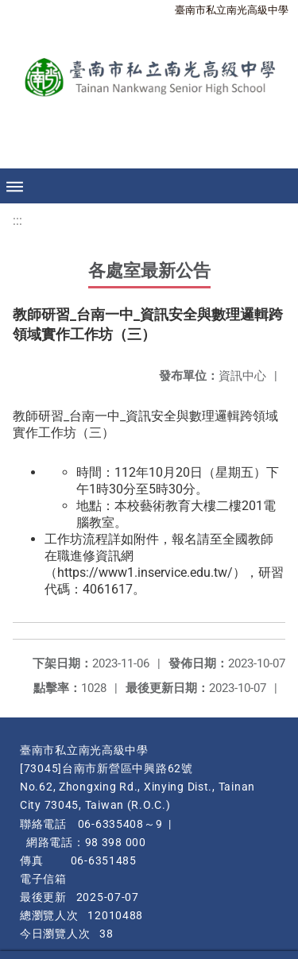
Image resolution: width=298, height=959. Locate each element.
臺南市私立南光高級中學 (231, 10)
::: (17, 220)
